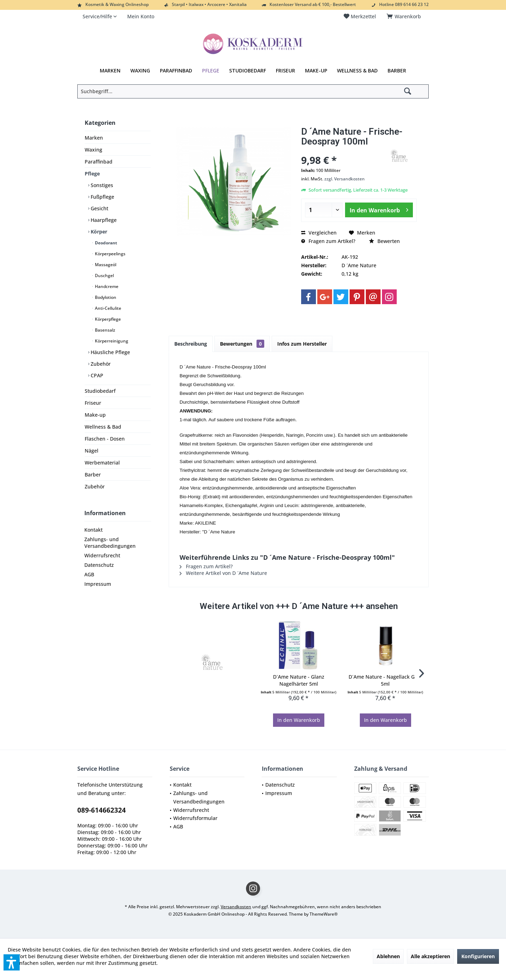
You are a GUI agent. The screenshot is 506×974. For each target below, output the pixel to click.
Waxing (93, 149)
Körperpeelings (109, 254)
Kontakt (93, 529)
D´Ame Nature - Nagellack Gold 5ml (385, 680)
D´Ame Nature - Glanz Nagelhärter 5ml (298, 680)
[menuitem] (405, 16)
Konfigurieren (478, 956)
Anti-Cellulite (107, 308)
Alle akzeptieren (430, 956)
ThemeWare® (324, 914)
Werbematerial (102, 462)
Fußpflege (101, 196)
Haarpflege (103, 220)
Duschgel (104, 275)
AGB (89, 574)
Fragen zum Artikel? (328, 241)
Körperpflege (107, 319)
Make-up (95, 414)
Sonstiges (101, 185)
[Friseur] (285, 71)
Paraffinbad (98, 161)
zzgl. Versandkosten (344, 179)
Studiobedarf (100, 390)
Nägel (91, 450)
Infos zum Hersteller (302, 343)
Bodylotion (105, 297)
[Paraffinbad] (176, 71)
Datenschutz (99, 565)
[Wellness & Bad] (357, 71)
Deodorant (105, 243)
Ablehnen (388, 956)
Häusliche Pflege (109, 352)
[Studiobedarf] (247, 71)
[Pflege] (210, 71)
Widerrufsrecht (102, 555)
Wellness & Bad (103, 426)
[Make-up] (316, 71)
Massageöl (105, 265)
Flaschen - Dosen (105, 438)
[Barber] (397, 71)
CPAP (96, 375)
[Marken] (110, 71)
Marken (94, 137)
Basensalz (104, 330)
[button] (12, 962)
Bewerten (384, 241)
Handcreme (106, 286)
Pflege (92, 173)
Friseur (93, 402)
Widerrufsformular (195, 818)
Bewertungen (242, 344)
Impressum (97, 584)
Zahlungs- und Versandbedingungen (110, 542)
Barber (93, 474)
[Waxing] (140, 71)
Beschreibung (190, 343)
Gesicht (98, 208)
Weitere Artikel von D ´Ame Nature (223, 573)
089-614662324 (101, 810)
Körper (98, 231)
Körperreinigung (111, 341)
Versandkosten (236, 907)
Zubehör (100, 363)
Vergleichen (319, 232)
